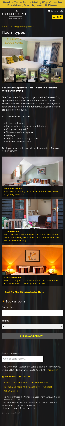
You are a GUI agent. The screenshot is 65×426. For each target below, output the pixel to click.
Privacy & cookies (39, 382)
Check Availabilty (31, 336)
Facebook (9, 376)
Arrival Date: (8, 307)
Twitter (24, 376)
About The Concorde (15, 382)
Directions (52, 370)
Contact (47, 387)
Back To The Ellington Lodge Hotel (24, 292)
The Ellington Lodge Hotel (22, 27)
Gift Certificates (12, 391)
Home (5, 27)
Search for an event (12, 353)
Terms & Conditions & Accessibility (22, 387)
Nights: (5, 320)
